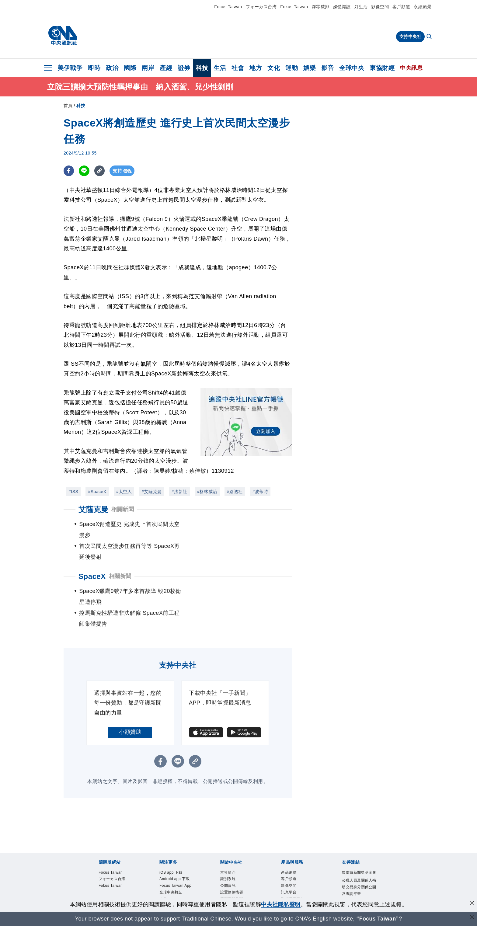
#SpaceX (97, 491)
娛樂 (309, 67)
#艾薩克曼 (151, 491)
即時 (94, 67)
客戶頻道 (401, 7)
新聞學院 (167, 868)
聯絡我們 (227, 874)
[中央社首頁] (62, 35)
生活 (220, 67)
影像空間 (380, 7)
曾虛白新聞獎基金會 (359, 829)
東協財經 (382, 67)
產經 (166, 67)
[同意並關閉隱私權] (472, 903)
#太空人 (124, 491)
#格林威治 (207, 491)
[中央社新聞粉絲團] (238, 895)
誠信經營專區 (231, 861)
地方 (255, 67)
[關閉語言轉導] (472, 918)
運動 (291, 67)
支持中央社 (410, 36)
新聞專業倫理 (231, 855)
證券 (184, 67)
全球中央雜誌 (170, 848)
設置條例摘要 (231, 848)
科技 (202, 67)
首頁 (68, 105)
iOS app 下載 (171, 829)
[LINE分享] (84, 170)
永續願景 (422, 7)
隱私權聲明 (229, 868)
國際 (130, 67)
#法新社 (179, 491)
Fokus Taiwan (294, 7)
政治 (112, 67)
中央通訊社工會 (355, 856)
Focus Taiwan (228, 7)
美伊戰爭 (69, 67)
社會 (238, 67)
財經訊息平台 (292, 855)
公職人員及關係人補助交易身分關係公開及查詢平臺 (359, 843)
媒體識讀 (342, 7)
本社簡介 (227, 829)
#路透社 (235, 491)
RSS (285, 874)
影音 (327, 67)
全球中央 (351, 67)
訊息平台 (288, 848)
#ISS (73, 491)
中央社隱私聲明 (281, 904)
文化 (273, 67)
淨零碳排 (320, 7)
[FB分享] (69, 170)
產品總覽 (288, 829)
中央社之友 (290, 868)
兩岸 (148, 67)
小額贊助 (130, 688)
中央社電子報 (170, 874)
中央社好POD (171, 881)
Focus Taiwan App (175, 842)
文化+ (164, 855)
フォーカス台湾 (261, 7)
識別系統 (227, 835)
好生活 (361, 7)
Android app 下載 (174, 835)
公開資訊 (227, 842)
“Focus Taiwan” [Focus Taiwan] (377, 919)
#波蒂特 (260, 491)
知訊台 (287, 861)
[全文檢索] (430, 37)
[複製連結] (100, 170)
